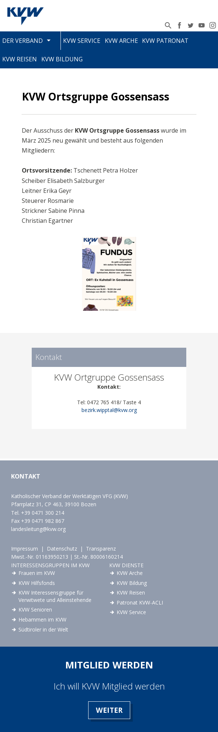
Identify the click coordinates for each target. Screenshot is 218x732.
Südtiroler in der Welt (43, 629)
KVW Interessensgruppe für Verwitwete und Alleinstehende (54, 596)
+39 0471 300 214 (42, 512)
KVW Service (81, 41)
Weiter (109, 710)
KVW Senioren (35, 609)
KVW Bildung (62, 59)
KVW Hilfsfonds (36, 582)
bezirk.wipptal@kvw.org (109, 409)
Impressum (24, 548)
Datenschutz (62, 548)
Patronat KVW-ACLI (140, 602)
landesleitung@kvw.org (38, 528)
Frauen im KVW (36, 572)
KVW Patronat (165, 41)
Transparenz (101, 548)
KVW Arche (121, 41)
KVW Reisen (19, 59)
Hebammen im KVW (42, 619)
